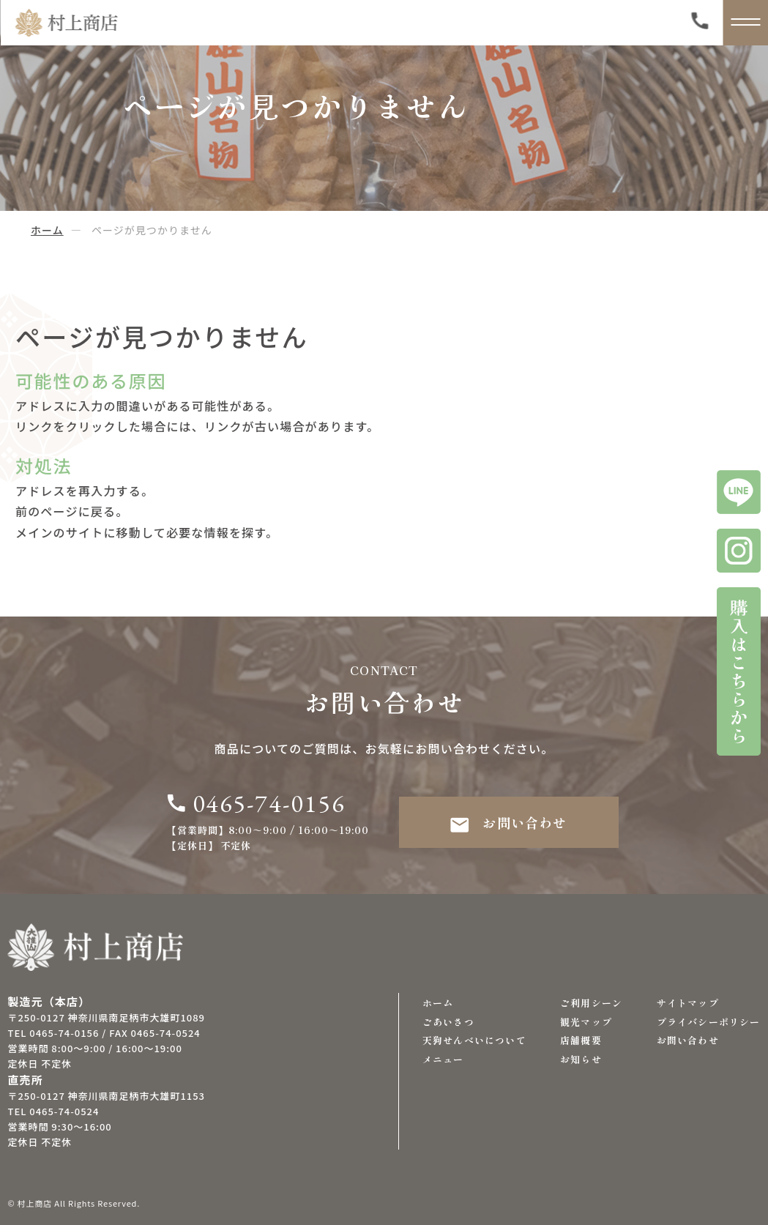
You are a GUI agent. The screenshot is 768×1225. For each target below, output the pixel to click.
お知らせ (581, 1059)
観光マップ (586, 1022)
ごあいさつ (448, 1022)
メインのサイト (59, 532)
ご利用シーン (591, 1003)
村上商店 (35, 1203)
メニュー (443, 1059)
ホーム (47, 230)
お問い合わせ (508, 823)
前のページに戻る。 (71, 511)
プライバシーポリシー (709, 1022)
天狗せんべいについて (474, 1040)
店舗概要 (581, 1040)
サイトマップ (688, 1003)
